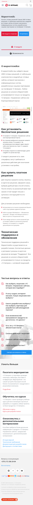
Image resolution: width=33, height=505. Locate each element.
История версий (8, 440)
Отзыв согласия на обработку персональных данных (15, 489)
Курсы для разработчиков (12, 411)
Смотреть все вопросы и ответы (16, 352)
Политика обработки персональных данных (13, 491)
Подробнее (7, 389)
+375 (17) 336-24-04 (8, 461)
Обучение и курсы (9, 409)
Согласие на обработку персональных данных (13, 487)
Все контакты (5, 465)
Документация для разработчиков (14, 444)
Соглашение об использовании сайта (12, 493)
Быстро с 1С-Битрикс (8, 499)
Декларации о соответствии (12, 446)
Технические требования (11, 442)
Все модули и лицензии (9, 34)
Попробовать (24, 34)
